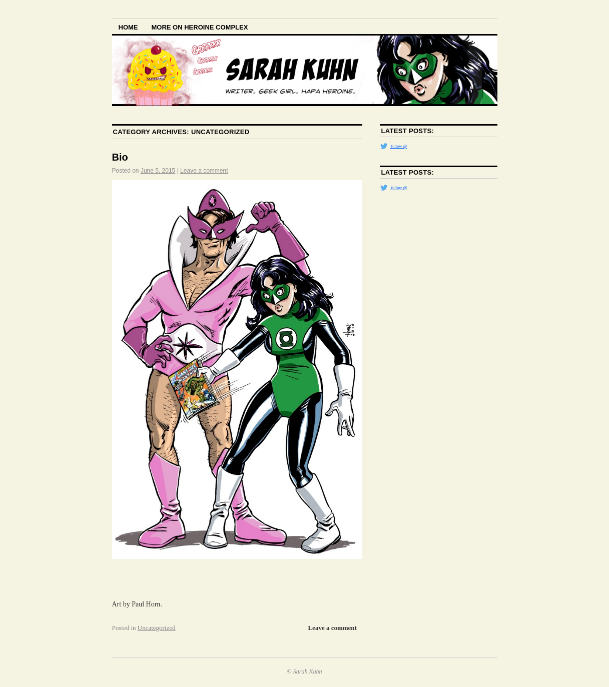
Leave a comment (204, 170)
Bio (120, 157)
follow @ (393, 146)
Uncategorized (157, 627)
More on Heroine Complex (200, 27)
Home (128, 27)
